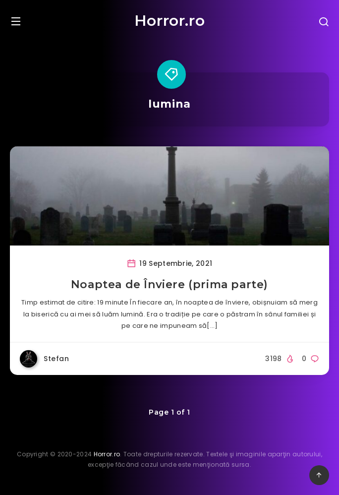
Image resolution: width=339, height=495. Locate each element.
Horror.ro (169, 20)
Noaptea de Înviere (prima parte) (169, 284)
